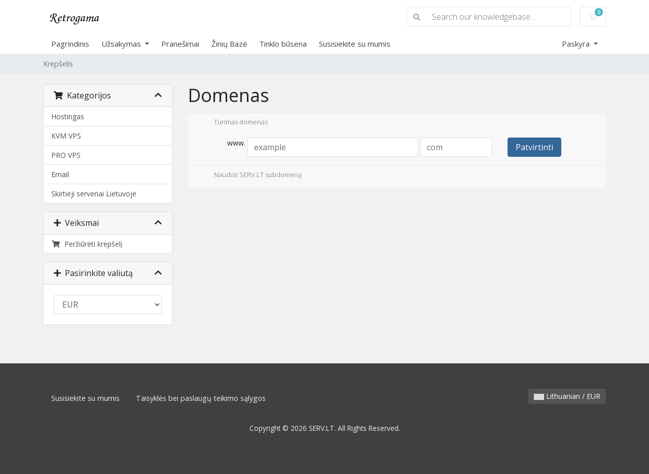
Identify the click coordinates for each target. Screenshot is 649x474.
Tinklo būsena (283, 44)
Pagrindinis (70, 44)
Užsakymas (122, 44)
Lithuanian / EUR (567, 396)
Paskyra (577, 44)
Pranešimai (180, 44)
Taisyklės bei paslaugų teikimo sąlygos (201, 398)
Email (60, 174)
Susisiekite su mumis (354, 44)
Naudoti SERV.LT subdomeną (250, 175)
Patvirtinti (534, 147)
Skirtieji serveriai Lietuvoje (93, 193)
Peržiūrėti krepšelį (87, 244)
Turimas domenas (233, 122)
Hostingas (67, 116)
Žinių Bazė (229, 44)
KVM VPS (66, 136)
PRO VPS (66, 155)
